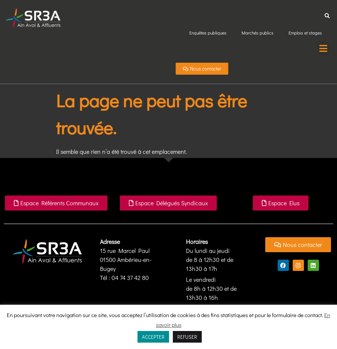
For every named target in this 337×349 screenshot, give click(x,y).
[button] (327, 16)
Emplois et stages (305, 33)
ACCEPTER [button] (153, 337)
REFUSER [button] (187, 337)
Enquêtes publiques (208, 33)
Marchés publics (258, 33)
